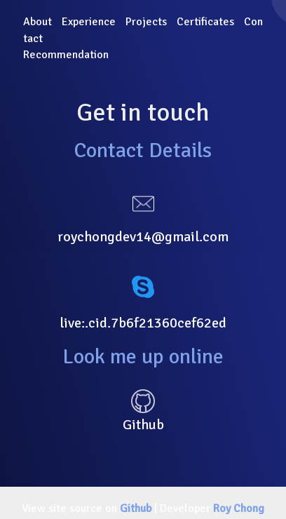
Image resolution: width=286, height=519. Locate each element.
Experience (89, 22)
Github (135, 508)
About (37, 22)
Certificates (205, 22)
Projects (146, 22)
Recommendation (66, 55)
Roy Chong (238, 508)
